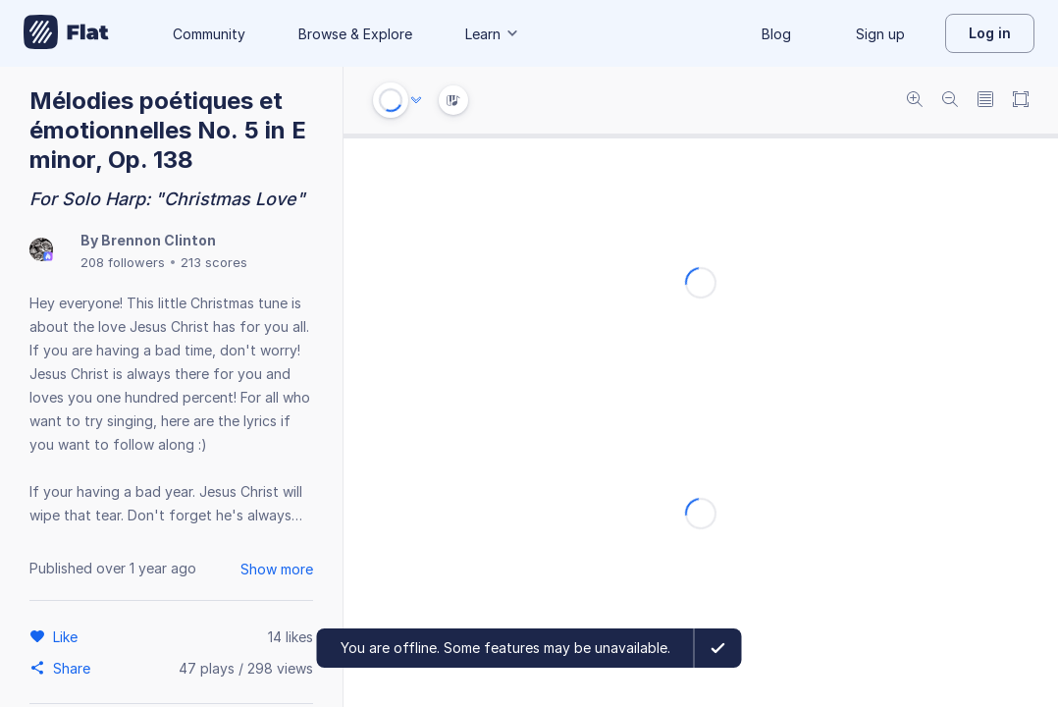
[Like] (68, 636)
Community (209, 34)
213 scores (214, 262)
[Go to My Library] (66, 33)
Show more (276, 569)
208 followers (122, 262)
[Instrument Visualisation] (453, 100)
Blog (776, 34)
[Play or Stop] (390, 100)
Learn (492, 34)
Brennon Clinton (158, 240)
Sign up (880, 34)
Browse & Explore (355, 34)
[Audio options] (416, 100)
